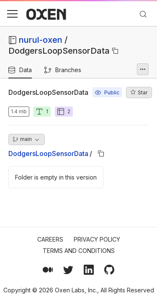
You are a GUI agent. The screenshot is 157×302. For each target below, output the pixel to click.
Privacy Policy (97, 239)
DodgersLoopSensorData (48, 153)
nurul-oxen (40, 40)
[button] (12, 14)
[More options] (143, 69)
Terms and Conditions (79, 250)
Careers (50, 239)
